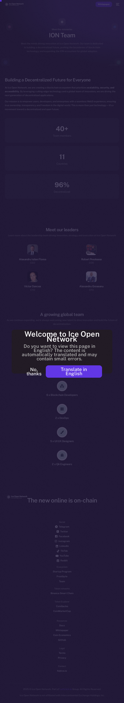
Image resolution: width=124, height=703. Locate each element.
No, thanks (34, 371)
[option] (1, 696)
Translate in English (74, 371)
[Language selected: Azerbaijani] (58, 698)
